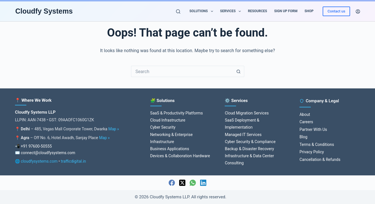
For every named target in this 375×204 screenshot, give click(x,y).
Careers (306, 122)
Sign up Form (285, 11)
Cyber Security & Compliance (250, 141)
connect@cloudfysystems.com (48, 152)
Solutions (202, 11)
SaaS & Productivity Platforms (176, 113)
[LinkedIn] (203, 183)
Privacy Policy (311, 152)
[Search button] (238, 71)
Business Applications (169, 148)
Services (231, 11)
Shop (309, 11)
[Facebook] (172, 183)
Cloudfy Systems (44, 11)
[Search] (178, 11)
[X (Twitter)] (182, 183)
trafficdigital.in (73, 161)
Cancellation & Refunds (319, 159)
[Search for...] (182, 71)
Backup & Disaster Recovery (249, 148)
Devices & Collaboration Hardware (180, 156)
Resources (257, 11)
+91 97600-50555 (36, 146)
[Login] (358, 11)
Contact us (336, 11)
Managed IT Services (243, 134)
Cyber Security (162, 127)
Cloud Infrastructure (167, 120)
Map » (113, 129)
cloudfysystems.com (39, 161)
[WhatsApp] (193, 183)
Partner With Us (313, 129)
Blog (303, 137)
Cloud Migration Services (247, 113)
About (304, 114)
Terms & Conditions (316, 144)
